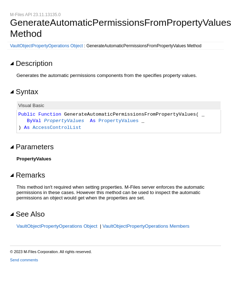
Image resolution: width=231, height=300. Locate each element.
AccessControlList (57, 128)
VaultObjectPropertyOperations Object (46, 45)
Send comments (24, 260)
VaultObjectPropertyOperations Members (145, 226)
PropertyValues (64, 121)
